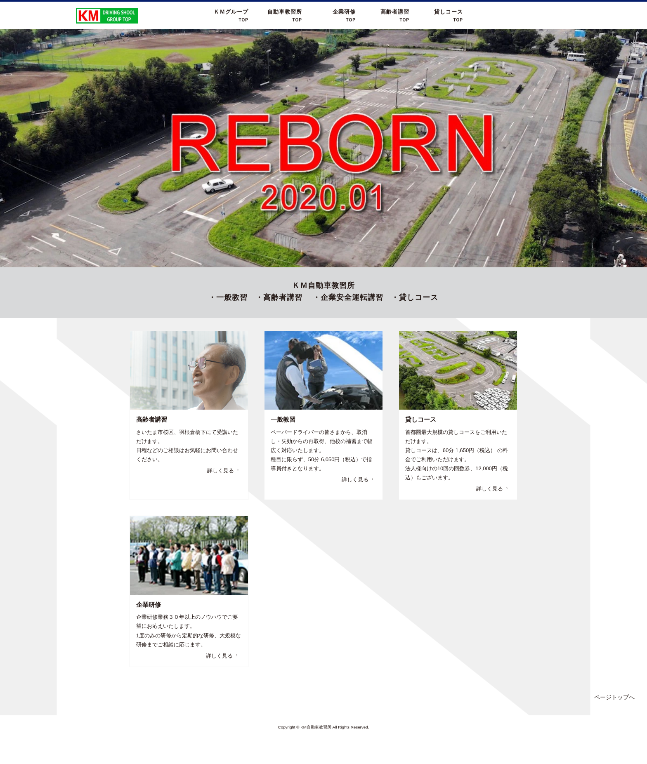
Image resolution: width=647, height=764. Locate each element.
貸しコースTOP (448, 16)
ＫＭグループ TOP (231, 16)
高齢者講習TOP (394, 16)
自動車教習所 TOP (284, 16)
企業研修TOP (344, 16)
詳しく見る (224, 470)
